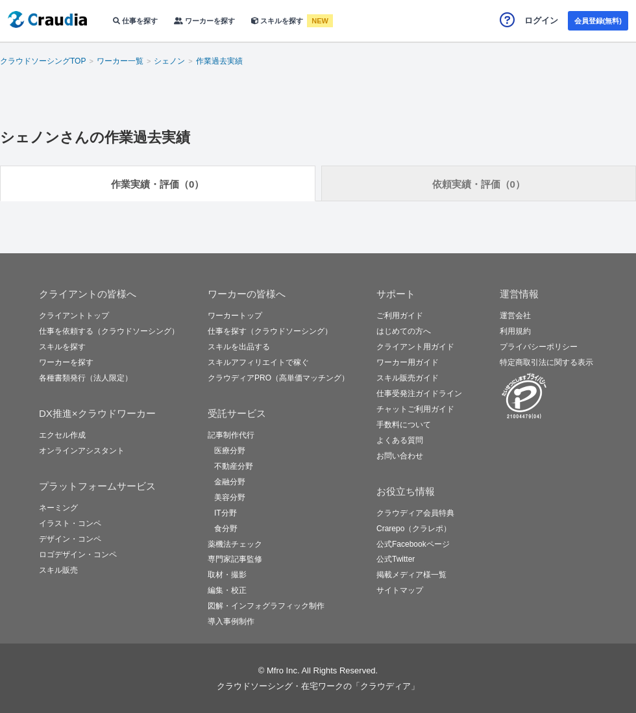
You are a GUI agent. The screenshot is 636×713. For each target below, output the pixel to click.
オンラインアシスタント (82, 450)
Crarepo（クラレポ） (413, 528)
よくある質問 (399, 440)
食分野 (226, 528)
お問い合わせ (399, 455)
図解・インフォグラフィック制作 (266, 605)
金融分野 (229, 481)
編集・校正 (227, 590)
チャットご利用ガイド (415, 409)
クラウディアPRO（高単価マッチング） (278, 377)
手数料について (403, 424)
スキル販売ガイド (407, 377)
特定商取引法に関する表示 (546, 362)
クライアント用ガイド (415, 346)
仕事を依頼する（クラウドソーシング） (109, 331)
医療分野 (229, 450)
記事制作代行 (231, 435)
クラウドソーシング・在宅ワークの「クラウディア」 (318, 686)
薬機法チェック (235, 544)
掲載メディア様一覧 (411, 574)
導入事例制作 (231, 621)
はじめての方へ (403, 331)
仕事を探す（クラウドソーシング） (270, 331)
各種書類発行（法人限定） (85, 377)
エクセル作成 (62, 435)
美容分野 (229, 497)
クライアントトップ (74, 315)
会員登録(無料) (598, 21)
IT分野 (225, 513)
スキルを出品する (239, 346)
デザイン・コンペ (70, 539)
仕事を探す (135, 21)
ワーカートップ (235, 315)
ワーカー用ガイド (407, 362)
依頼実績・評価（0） (478, 184)
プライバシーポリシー (539, 346)
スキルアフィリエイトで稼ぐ (258, 362)
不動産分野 (233, 466)
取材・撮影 (227, 574)
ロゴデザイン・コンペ (78, 554)
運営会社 (515, 315)
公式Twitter (395, 559)
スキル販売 (58, 570)
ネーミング (58, 507)
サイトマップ (399, 590)
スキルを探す (278, 21)
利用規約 (515, 331)
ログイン (541, 20)
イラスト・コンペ (70, 523)
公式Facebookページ (413, 544)
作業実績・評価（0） (157, 184)
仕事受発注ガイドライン (419, 393)
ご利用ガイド (399, 315)
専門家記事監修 (235, 559)
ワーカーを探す (204, 21)
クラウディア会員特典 (415, 513)
